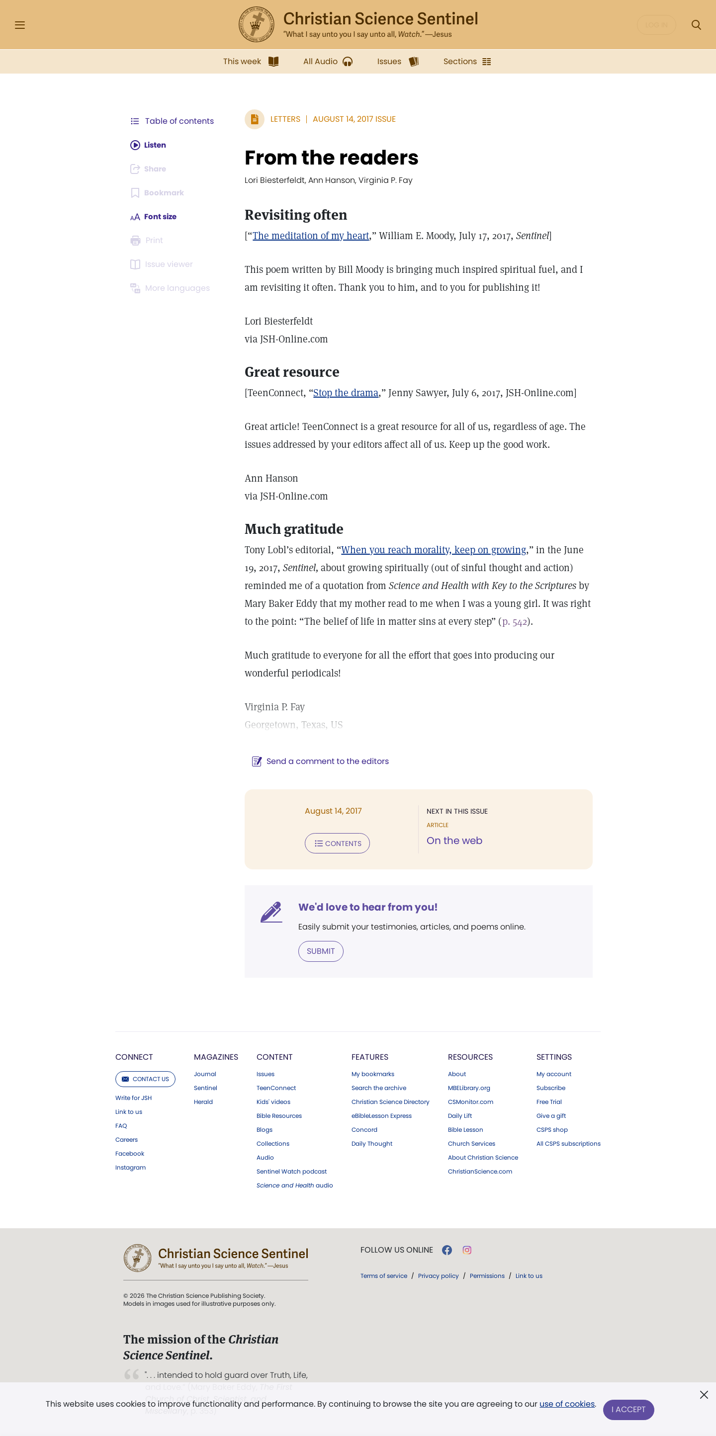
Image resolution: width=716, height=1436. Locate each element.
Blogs (264, 1129)
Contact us (145, 1078)
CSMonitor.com (470, 1101)
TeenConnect (276, 1087)
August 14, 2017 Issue (349, 119)
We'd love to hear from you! (363, 907)
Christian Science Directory (391, 1101)
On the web (452, 841)
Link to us (128, 1111)
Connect (134, 1056)
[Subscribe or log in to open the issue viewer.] (163, 264)
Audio (265, 1157)
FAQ (121, 1125)
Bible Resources (279, 1115)
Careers (126, 1139)
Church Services (471, 1143)
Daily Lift (460, 1115)
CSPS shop (552, 1129)
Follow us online (396, 1249)
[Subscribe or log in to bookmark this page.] (158, 193)
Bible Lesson (465, 1129)
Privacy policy (438, 1274)
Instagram (130, 1167)
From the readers (327, 157)
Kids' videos (273, 1101)
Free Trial (549, 1101)
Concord (364, 1129)
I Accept (629, 1410)
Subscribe (551, 1087)
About (457, 1073)
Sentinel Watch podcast (292, 1171)
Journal (205, 1073)
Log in (656, 25)
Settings (554, 1056)
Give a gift (551, 1115)
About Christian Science (483, 1157)
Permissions (487, 1274)
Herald (203, 1101)
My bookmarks (373, 1073)
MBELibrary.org (469, 1087)
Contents (332, 843)
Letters (280, 119)
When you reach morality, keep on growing (428, 549)
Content (275, 1056)
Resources (470, 1056)
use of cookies (566, 1406)
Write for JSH (133, 1097)
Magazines (216, 1056)
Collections (273, 1143)
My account (554, 1073)
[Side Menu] (20, 25)
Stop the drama (340, 392)
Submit (316, 950)
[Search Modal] (696, 25)
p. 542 (509, 621)
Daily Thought (372, 1143)
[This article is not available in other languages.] (171, 288)
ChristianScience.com (480, 1171)
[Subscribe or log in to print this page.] (148, 241)
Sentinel (205, 1087)
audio (295, 1184)
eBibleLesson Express (382, 1115)
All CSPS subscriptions (569, 1143)
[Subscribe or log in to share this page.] (150, 169)
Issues (265, 1073)
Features (370, 1056)
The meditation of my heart (306, 235)
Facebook (129, 1153)
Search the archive (379, 1087)
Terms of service (383, 1274)
